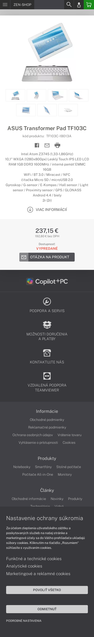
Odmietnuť (47, 609)
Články (47, 490)
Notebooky (21, 467)
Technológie (40, 506)
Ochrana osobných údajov (32, 435)
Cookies (69, 442)
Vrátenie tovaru (70, 435)
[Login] (79, 4)
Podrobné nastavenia (24, 621)
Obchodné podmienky (47, 420)
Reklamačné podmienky (47, 427)
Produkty (47, 458)
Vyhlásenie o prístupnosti (38, 442)
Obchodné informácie (29, 499)
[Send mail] (47, 145)
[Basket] (89, 4)
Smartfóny (43, 467)
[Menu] (5, 4)
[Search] (69, 4)
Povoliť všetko (47, 590)
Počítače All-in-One (37, 474)
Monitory (65, 474)
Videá (59, 506)
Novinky (57, 499)
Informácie (47, 411)
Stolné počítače (68, 467)
